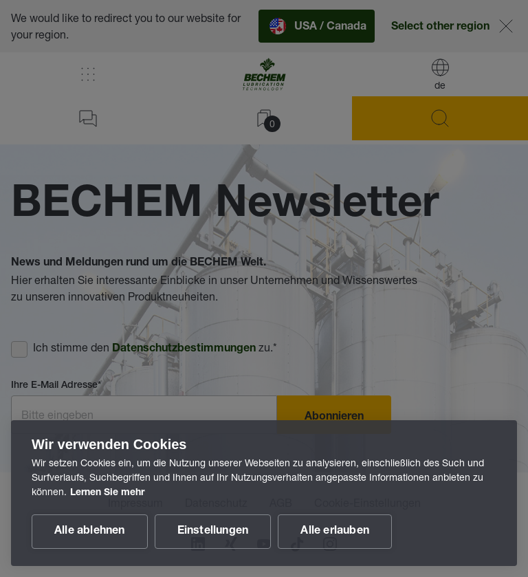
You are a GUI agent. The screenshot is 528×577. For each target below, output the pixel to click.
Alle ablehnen (89, 531)
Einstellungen (213, 531)
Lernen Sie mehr (107, 493)
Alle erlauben (334, 531)
